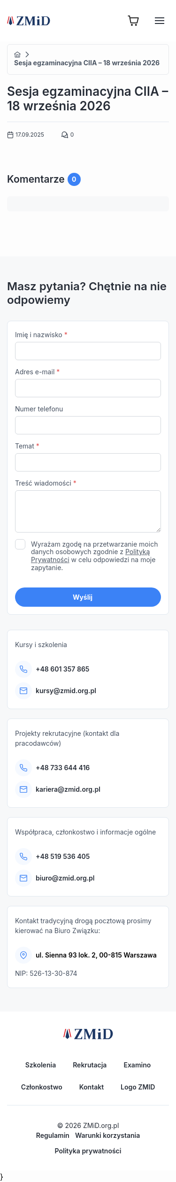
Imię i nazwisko (88, 345)
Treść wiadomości (88, 507)
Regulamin (52, 1135)
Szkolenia (40, 1065)
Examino (137, 1065)
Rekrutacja (90, 1065)
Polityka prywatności (88, 1151)
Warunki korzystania (107, 1135)
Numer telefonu (88, 419)
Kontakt (91, 1087)
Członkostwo (41, 1087)
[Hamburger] (159, 20)
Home (17, 54)
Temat (88, 456)
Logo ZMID (138, 1087)
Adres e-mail (88, 382)
